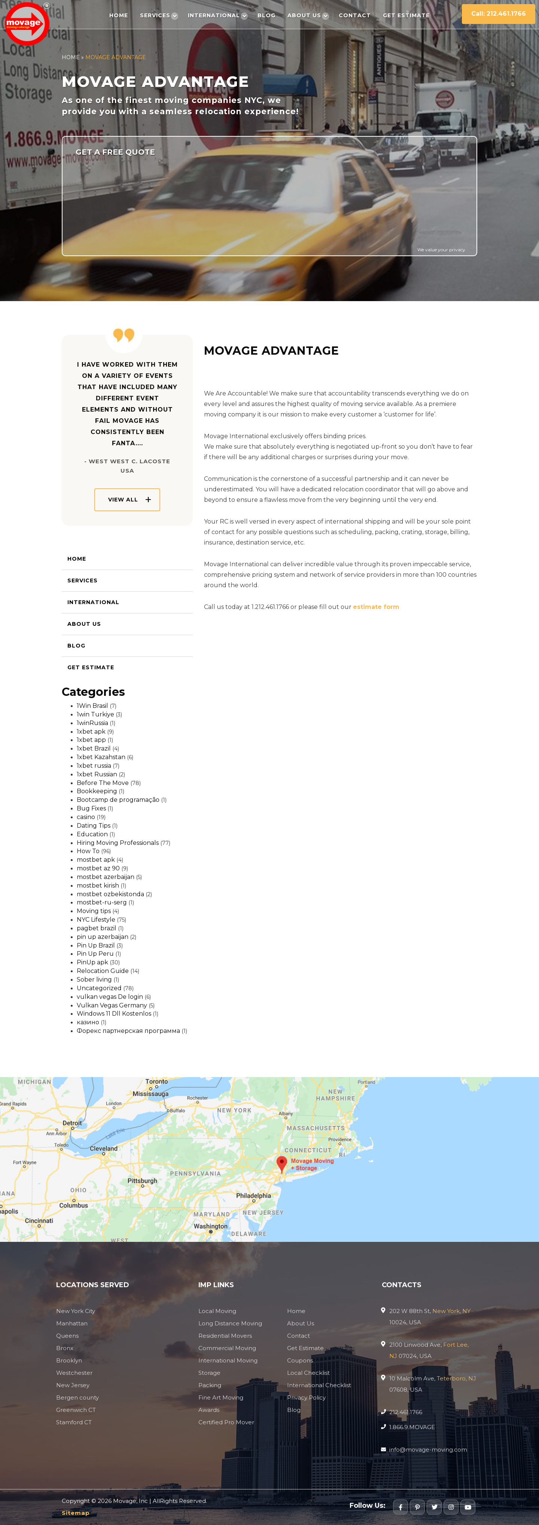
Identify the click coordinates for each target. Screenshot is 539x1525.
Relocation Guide (103, 970)
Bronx (64, 1348)
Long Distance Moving (230, 1323)
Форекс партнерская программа (128, 1030)
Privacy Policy (306, 1397)
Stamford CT (74, 1422)
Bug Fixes (91, 808)
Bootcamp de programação (118, 799)
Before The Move (103, 782)
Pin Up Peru (95, 953)
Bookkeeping (97, 791)
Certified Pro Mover (226, 1422)
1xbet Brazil (94, 748)
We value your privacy (441, 249)
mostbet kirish (98, 885)
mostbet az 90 (98, 868)
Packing (209, 1385)
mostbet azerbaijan (105, 876)
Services (155, 15)
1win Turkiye (95, 714)
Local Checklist (308, 1372)
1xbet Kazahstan (101, 757)
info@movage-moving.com (428, 1449)
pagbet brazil (96, 928)
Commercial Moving (227, 1348)
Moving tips (94, 911)
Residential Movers (225, 1335)
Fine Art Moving (220, 1397)
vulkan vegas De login (110, 996)
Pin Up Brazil (96, 945)
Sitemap (76, 1512)
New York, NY (451, 1311)
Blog (266, 15)
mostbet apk (96, 859)
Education (92, 834)
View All (123, 499)
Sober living (94, 979)
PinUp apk (92, 962)
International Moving (228, 1360)
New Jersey (72, 1385)
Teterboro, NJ (456, 1378)
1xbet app (91, 739)
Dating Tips (93, 825)
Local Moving (217, 1311)
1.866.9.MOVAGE (412, 1427)
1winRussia (92, 723)
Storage (209, 1372)
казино (88, 1022)
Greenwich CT (76, 1409)
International (214, 15)
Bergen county (77, 1397)
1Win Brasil (92, 705)
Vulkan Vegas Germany (112, 1005)
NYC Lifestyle (96, 919)
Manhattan (72, 1323)
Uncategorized (99, 988)
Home (118, 15)
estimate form (376, 606)
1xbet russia (94, 765)
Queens (67, 1335)
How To (88, 851)
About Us (304, 15)
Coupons (300, 1360)
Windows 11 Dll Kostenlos (114, 1013)
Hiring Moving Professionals (118, 842)
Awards (208, 1409)
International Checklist (319, 1385)
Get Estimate (406, 15)
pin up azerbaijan (102, 936)
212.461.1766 (405, 1412)
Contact (355, 15)
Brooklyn (69, 1360)
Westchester (74, 1372)
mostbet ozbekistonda (110, 894)
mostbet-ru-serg (102, 902)
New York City (75, 1311)
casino (86, 817)
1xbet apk (91, 731)
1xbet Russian (97, 774)
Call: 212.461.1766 (498, 13)
